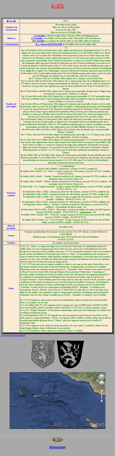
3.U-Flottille (36, 38)
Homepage (57, 447)
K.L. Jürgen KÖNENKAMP (48, 44)
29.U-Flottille (38, 41)
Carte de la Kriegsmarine (13, 335)
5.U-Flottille (39, 36)
